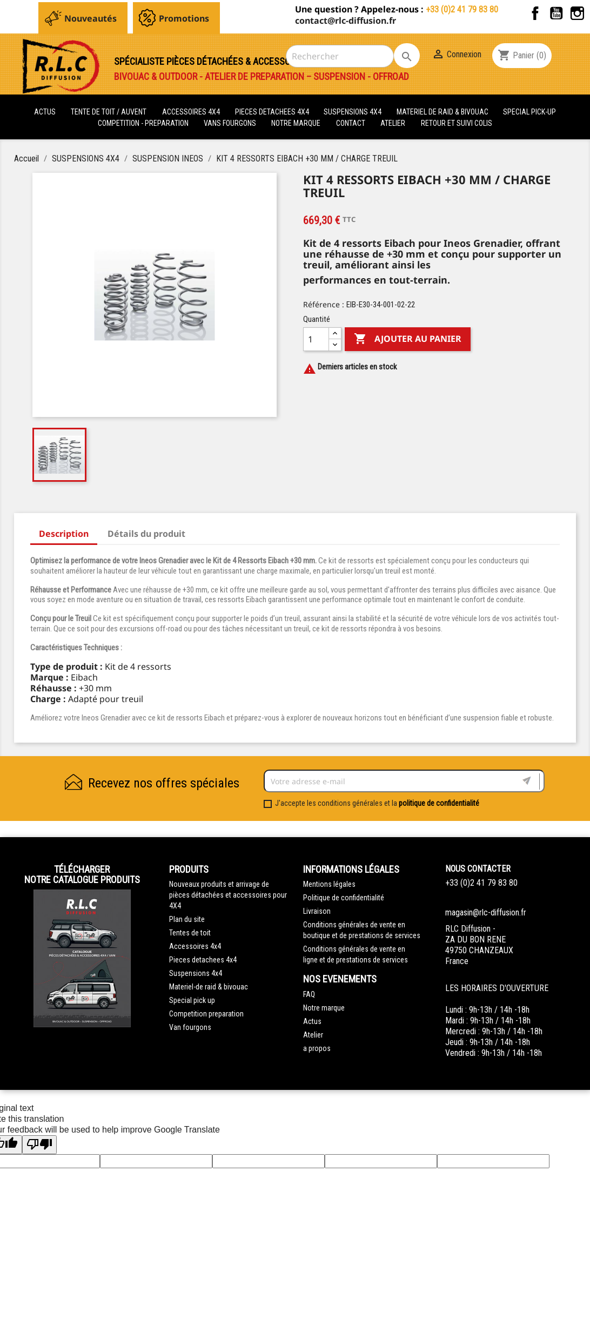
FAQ (309, 994)
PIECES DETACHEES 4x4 (273, 111)
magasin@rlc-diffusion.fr (485, 912)
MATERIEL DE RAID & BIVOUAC (443, 111)
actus (45, 111)
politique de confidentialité (439, 803)
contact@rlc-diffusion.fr (345, 20)
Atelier (392, 123)
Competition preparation (206, 1013)
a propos (317, 1048)
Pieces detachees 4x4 (203, 959)
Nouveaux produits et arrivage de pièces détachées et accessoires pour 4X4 (228, 895)
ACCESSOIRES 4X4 (192, 111)
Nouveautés (90, 18)
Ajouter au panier (407, 339)
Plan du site (187, 919)
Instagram (577, 13)
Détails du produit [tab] (146, 534)
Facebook (535, 13)
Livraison (317, 911)
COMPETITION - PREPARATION (144, 123)
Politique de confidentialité (343, 897)
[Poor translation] (39, 1144)
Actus (312, 1021)
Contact (350, 123)
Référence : (323, 304)
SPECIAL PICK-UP (529, 111)
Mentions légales (329, 884)
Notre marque (295, 123)
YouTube (556, 13)
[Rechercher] (340, 56)
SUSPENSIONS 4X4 (353, 111)
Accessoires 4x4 (195, 946)
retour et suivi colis (456, 123)
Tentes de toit (190, 932)
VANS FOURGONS (230, 123)
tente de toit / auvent (108, 111)
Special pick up (192, 1000)
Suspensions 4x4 (195, 973)
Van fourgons (190, 1027)
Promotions (184, 18)
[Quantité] (316, 339)
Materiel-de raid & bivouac (208, 986)
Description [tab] (64, 534)
